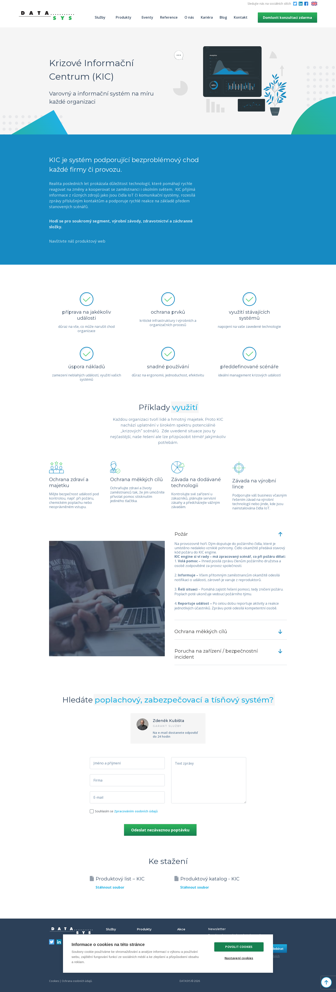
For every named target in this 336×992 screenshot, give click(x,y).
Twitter (295, 4)
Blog (223, 17)
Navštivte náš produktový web (77, 241)
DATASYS (71, 930)
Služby (100, 17)
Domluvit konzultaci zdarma (287, 17)
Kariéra (207, 17)
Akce (181, 929)
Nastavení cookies (239, 958)
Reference (169, 17)
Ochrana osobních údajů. (77, 981)
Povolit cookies (239, 947)
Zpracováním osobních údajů (136, 811)
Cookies (54, 981)
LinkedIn (301, 4)
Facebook (306, 4)
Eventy (147, 17)
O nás (189, 17)
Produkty (123, 17)
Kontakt (241, 17)
